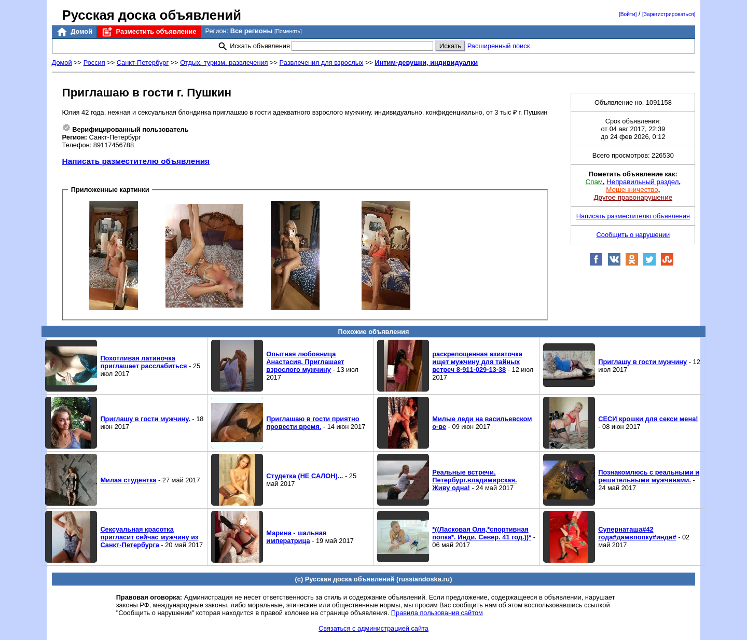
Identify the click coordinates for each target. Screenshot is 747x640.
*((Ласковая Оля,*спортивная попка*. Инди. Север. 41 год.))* (481, 533)
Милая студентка (128, 480)
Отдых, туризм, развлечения (224, 62)
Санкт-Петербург (143, 62)
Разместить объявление (148, 32)
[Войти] (628, 14)
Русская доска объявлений (151, 15)
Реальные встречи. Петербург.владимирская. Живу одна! (474, 480)
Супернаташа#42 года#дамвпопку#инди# (637, 533)
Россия (94, 62)
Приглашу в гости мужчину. (145, 419)
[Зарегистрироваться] (668, 14)
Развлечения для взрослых (322, 62)
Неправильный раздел (642, 182)
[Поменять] (288, 31)
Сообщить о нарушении (633, 235)
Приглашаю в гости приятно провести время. (312, 422)
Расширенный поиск (498, 46)
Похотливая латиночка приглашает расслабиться (143, 362)
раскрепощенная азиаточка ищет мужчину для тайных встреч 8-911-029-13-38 (477, 361)
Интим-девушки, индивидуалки (426, 62)
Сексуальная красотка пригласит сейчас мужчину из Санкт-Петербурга (149, 537)
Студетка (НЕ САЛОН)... (304, 476)
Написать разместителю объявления (136, 161)
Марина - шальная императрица (296, 537)
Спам (594, 182)
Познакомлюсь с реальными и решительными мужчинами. (648, 476)
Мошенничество (632, 189)
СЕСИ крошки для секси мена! (648, 419)
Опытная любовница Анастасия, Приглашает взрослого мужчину (305, 361)
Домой (74, 32)
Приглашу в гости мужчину (642, 362)
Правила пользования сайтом (437, 613)
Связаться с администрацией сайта (373, 628)
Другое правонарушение (633, 197)
